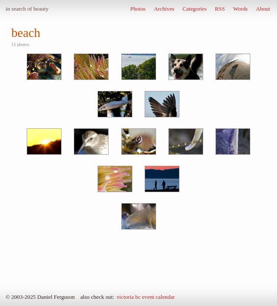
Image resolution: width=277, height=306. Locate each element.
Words (240, 9)
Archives (164, 9)
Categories (194, 9)
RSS (220, 9)
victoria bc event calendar (146, 297)
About (263, 9)
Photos (137, 9)
